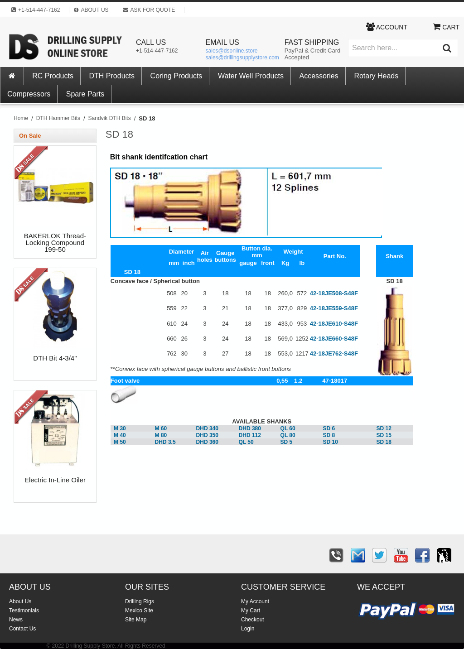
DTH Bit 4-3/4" (55, 358)
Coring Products (176, 76)
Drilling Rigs (139, 601)
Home (21, 118)
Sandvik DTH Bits (109, 118)
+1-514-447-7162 (157, 51)
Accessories (319, 76)
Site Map (135, 619)
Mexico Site (139, 610)
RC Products (52, 76)
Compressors (28, 94)
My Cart (250, 610)
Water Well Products (251, 76)
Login (247, 628)
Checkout (252, 619)
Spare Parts (85, 94)
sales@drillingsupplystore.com (242, 57)
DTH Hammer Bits (58, 118)
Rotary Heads (376, 76)
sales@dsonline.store (232, 51)
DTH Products (112, 76)
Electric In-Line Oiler (55, 480)
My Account (255, 601)
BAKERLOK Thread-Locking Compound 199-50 (55, 242)
